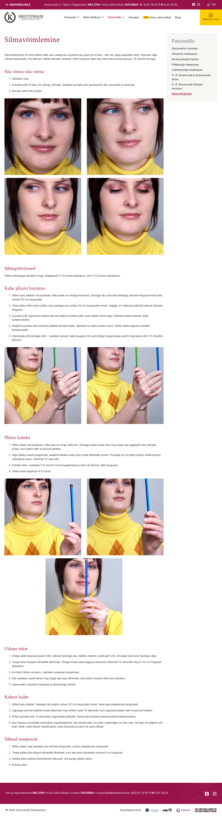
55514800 (131, 4)
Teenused (70, 17)
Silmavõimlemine (182, 94)
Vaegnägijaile (19, 4)
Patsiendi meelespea (184, 53)
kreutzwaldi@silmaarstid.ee (113, 792)
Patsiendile (114, 17)
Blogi (178, 17)
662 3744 (94, 4)
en (214, 4)
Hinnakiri (134, 17)
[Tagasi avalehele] (24, 17)
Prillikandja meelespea (185, 64)
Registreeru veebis (211, 19)
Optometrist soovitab (185, 48)
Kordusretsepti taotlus (185, 59)
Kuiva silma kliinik (160, 17)
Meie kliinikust (92, 17)
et (208, 4)
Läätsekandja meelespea (187, 69)
